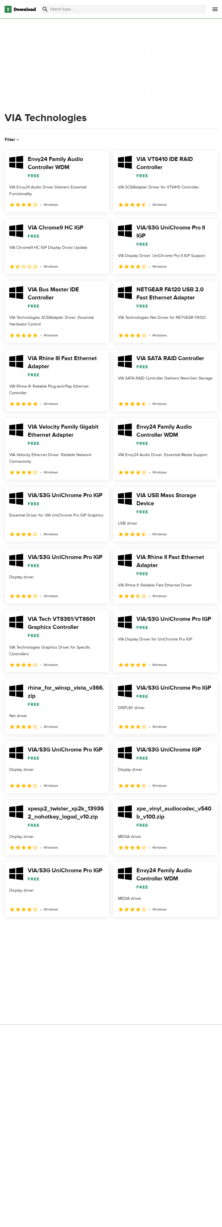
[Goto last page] (206, 929)
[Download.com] (20, 9)
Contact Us (91, 1000)
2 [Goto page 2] (25, 929)
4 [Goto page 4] (55, 929)
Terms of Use (167, 990)
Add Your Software (97, 990)
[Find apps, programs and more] (123, 9)
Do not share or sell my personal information (176, 1013)
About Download (96, 980)
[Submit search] (45, 9)
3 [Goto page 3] (40, 929)
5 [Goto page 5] (70, 929)
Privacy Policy (167, 980)
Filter (12, 139)
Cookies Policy (168, 1000)
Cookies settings (170, 1026)
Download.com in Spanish (104, 1010)
